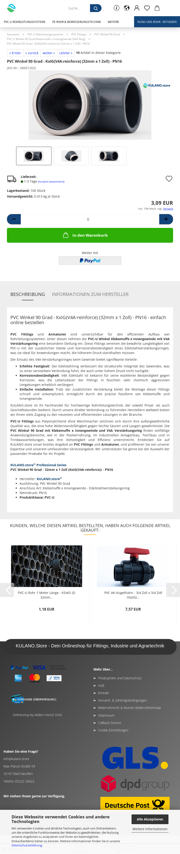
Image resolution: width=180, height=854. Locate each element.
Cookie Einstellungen (113, 730)
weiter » (49, 53)
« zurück (31, 53)
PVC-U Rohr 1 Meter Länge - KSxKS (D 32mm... (46, 594)
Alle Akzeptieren (150, 819)
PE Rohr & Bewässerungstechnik (76, 22)
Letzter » (65, 53)
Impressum (106, 715)
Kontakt (103, 693)
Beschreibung (27, 294)
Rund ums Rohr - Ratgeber (157, 22)
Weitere (113, 22)
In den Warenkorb (85, 235)
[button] (127, 8)
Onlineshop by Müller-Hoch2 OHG (37, 715)
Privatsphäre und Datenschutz (119, 678)
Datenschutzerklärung (27, 845)
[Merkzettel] (147, 8)
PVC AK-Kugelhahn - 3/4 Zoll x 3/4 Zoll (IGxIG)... (133, 594)
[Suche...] (96, 8)
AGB (101, 685)
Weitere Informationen (150, 829)
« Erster (15, 53)
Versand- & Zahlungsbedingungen (122, 700)
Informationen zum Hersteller (90, 294)
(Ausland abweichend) (51, 181)
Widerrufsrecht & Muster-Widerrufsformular (129, 707)
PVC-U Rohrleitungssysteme (24, 22)
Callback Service (109, 722)
